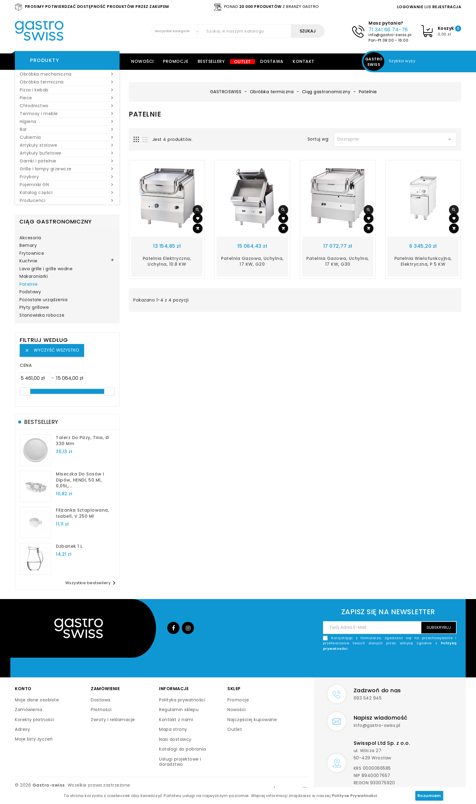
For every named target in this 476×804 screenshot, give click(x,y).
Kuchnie (28, 261)
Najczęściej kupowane (252, 720)
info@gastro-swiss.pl (390, 34)
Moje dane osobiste (37, 700)
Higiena (67, 121)
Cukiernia (67, 137)
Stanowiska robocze (41, 315)
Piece (67, 98)
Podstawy (30, 292)
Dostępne (395, 139)
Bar (67, 129)
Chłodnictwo (67, 106)
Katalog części (67, 192)
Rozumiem (429, 796)
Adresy (22, 729)
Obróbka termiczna (67, 82)
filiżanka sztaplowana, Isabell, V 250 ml (82, 513)
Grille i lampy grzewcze (67, 169)
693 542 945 (368, 698)
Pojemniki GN (67, 185)
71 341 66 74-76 (388, 29)
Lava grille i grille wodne (46, 269)
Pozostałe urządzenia (43, 300)
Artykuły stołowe (67, 145)
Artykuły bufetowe (67, 153)
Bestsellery (211, 61)
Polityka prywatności (182, 700)
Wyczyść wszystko (52, 350)
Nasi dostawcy (175, 739)
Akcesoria (30, 238)
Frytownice (31, 253)
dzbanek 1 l (69, 546)
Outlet (242, 62)
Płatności (101, 710)
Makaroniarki (33, 276)
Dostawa (272, 61)
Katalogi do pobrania (182, 749)
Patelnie (28, 284)
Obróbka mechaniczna (67, 74)
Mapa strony (173, 729)
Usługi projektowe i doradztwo (180, 762)
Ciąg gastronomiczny (55, 221)
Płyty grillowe (34, 307)
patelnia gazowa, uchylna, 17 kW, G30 (337, 261)
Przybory (67, 177)
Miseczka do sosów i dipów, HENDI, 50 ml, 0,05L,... (80, 480)
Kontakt (303, 61)
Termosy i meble (67, 114)
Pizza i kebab (67, 90)
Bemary (28, 245)
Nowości (142, 61)
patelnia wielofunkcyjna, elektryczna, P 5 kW (423, 261)
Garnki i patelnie (67, 161)
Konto (23, 689)
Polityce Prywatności (354, 796)
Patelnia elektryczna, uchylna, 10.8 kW (167, 261)
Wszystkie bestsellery (91, 583)
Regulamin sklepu (179, 710)
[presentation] (410, 665)
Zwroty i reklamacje (113, 720)
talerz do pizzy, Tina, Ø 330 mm (82, 440)
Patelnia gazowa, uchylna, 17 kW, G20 (252, 261)
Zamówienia (28, 710)
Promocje (175, 61)
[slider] (25, 391)
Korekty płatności (34, 720)
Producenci (67, 200)
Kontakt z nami (176, 720)
